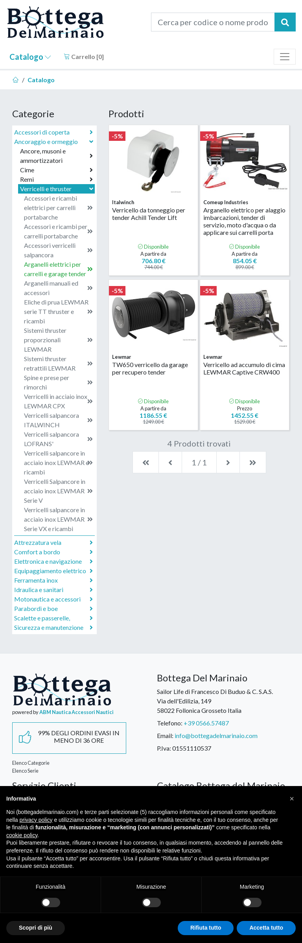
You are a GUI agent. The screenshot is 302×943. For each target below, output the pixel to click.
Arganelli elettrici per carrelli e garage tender (58, 268)
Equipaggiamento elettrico (53, 571)
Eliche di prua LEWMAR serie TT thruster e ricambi (58, 311)
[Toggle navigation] (285, 57)
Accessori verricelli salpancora (58, 250)
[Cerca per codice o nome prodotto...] (213, 22)
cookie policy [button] (21, 835)
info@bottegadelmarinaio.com (216, 735)
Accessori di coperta (53, 132)
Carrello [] (84, 56)
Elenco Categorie (31, 763)
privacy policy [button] (35, 820)
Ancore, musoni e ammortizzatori (56, 155)
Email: (165, 735)
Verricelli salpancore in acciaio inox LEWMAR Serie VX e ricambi (58, 519)
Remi (56, 179)
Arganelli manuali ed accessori (58, 287)
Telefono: (169, 723)
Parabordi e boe (53, 608)
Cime (56, 170)
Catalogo (30, 56)
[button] (291, 798)
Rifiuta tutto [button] (205, 928)
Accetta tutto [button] (266, 928)
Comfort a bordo (53, 552)
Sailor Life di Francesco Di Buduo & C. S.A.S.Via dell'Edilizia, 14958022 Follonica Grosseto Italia (215, 701)
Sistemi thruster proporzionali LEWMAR (58, 340)
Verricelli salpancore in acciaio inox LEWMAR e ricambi (58, 462)
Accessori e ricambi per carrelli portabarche (58, 231)
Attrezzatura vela (53, 542)
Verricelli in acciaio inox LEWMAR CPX (58, 401)
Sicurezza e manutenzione (53, 627)
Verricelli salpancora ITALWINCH (58, 420)
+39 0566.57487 (206, 723)
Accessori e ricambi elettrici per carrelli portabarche (58, 207)
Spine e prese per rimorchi (58, 382)
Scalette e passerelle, (53, 618)
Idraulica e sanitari (53, 589)
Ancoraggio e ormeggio (54, 141)
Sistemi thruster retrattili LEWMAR (58, 363)
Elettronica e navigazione (53, 561)
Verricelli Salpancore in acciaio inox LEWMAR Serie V (58, 491)
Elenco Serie (25, 771)
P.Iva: (164, 748)
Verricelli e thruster (57, 188)
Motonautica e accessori (53, 599)
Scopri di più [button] (35, 928)
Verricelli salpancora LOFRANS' (58, 438)
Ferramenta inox (53, 580)
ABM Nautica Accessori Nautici (76, 712)
